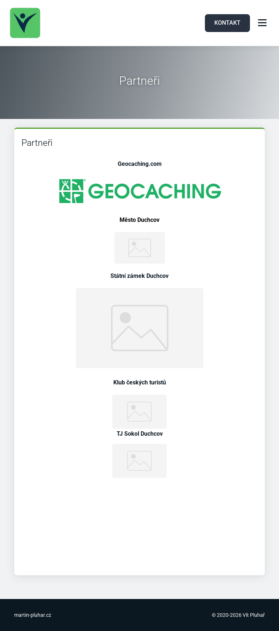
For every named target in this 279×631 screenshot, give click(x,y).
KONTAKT (227, 22)
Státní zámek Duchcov (139, 275)
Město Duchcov (139, 219)
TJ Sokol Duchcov (140, 433)
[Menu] (262, 23)
